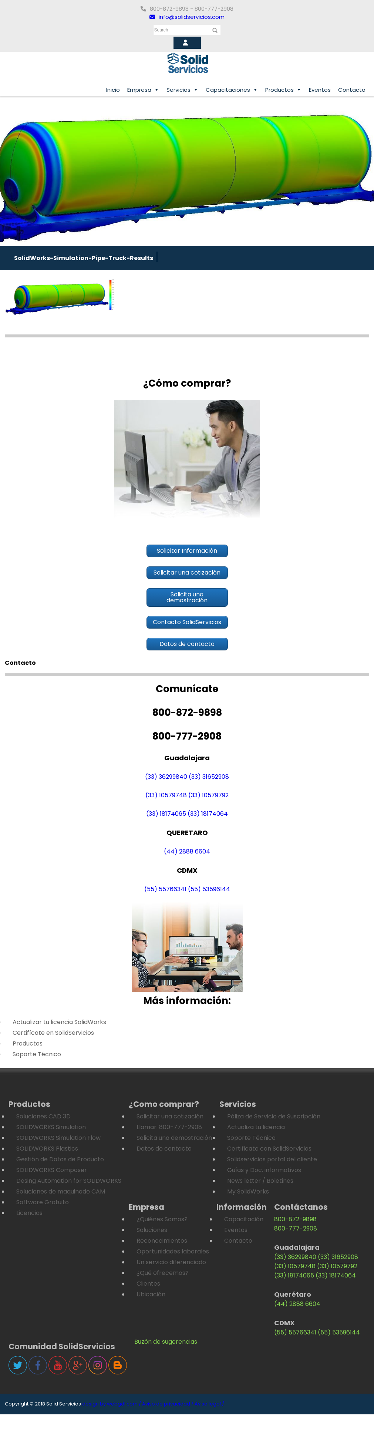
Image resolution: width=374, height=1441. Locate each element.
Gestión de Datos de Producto (60, 1159)
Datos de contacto (164, 1148)
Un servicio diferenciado (171, 1262)
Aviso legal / (209, 1403)
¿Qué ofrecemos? (163, 1273)
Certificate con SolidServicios (269, 1148)
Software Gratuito (42, 1202)
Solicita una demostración (174, 1138)
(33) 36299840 (166, 776)
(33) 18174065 (166, 813)
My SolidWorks (248, 1191)
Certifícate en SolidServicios (53, 1032)
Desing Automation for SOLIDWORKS (68, 1180)
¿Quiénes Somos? (162, 1219)
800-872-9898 (295, 1219)
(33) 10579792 (208, 795)
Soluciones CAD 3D (43, 1116)
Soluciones (152, 1230)
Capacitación (243, 1219)
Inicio (113, 90)
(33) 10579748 (166, 795)
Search (161, 30)
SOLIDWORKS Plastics (47, 1148)
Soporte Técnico (37, 1054)
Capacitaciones (232, 90)
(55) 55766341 (165, 889)
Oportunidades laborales (173, 1251)
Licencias (29, 1213)
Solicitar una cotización (170, 1116)
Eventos (320, 90)
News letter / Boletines (260, 1180)
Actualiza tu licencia (256, 1127)
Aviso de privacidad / (167, 1403)
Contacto (351, 90)
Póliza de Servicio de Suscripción (273, 1116)
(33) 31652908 (209, 776)
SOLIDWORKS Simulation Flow (58, 1138)
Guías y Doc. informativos (264, 1170)
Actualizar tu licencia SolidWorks (59, 1022)
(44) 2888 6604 (187, 851)
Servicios (182, 90)
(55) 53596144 (209, 889)
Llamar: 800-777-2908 (169, 1127)
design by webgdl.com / (111, 1403)
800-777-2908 (295, 1228)
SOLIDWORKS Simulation (51, 1127)
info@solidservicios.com (187, 17)
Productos (283, 90)
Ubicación (151, 1294)
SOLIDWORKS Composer (51, 1170)
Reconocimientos (162, 1240)
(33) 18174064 (208, 813)
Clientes (148, 1283)
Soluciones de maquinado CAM (60, 1191)
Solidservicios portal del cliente (272, 1159)
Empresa (143, 90)
